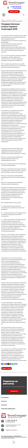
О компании (5, 397)
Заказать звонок (14, 11)
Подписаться (14, 391)
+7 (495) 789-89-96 (15, 7)
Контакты (4, 405)
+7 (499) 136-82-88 (16, 8)
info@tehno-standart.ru (11, 430)
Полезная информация (8, 408)
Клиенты (4, 401)
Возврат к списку (6, 368)
